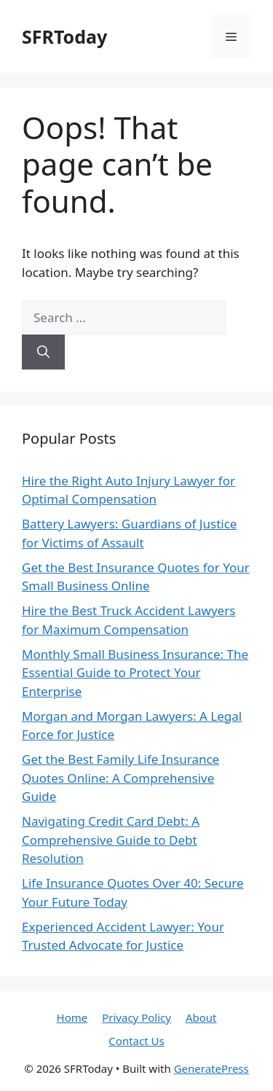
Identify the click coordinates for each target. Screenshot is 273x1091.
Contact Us (136, 1040)
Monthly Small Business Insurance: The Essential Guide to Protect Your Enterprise (135, 673)
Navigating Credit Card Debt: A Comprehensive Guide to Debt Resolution (110, 840)
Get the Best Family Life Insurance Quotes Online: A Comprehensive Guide (120, 778)
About (201, 1017)
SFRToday (64, 36)
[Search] (43, 352)
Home (72, 1017)
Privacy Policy (136, 1017)
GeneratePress (211, 1068)
